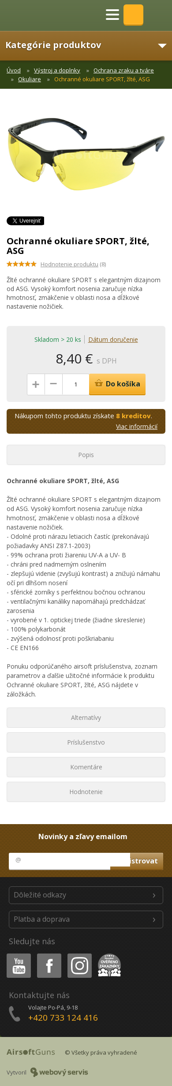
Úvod (14, 70)
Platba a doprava (42, 919)
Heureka (107, 955)
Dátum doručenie (113, 339)
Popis (86, 454)
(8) (73, 264)
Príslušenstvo (86, 742)
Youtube (16, 955)
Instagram (78, 955)
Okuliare (29, 79)
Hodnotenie (86, 791)
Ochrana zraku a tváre (123, 70)
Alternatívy (86, 717)
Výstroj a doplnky (57, 70)
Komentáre (86, 767)
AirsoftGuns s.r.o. (37, 15)
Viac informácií (136, 426)
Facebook (48, 955)
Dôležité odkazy (40, 895)
